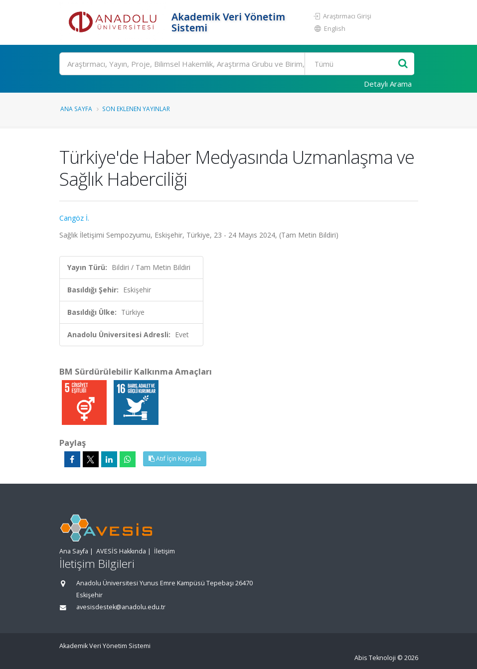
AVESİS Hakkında (121, 551)
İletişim (164, 551)
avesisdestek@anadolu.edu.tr (120, 607)
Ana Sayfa (76, 109)
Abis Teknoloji (375, 658)
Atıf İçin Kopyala (175, 458)
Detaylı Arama (388, 84)
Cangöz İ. (74, 218)
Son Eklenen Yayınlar (136, 109)
